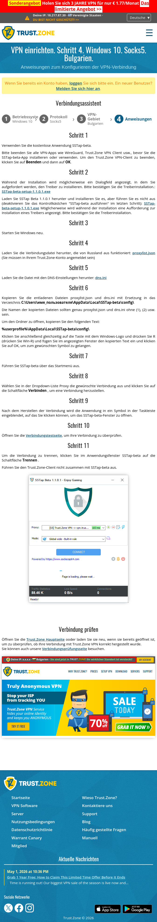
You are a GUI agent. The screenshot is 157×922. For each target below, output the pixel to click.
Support (90, 813)
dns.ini (101, 277)
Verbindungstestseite (44, 435)
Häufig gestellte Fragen (104, 829)
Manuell (90, 837)
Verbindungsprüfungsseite (64, 648)
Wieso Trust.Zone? (99, 797)
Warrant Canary (26, 837)
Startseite (20, 797)
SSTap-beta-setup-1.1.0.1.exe (26, 191)
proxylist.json (144, 252)
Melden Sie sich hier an (78, 88)
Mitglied (19, 845)
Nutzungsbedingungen (33, 821)
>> (102, 6)
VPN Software (24, 805)
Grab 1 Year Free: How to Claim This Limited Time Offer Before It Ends (66, 877)
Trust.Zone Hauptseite (46, 639)
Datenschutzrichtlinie (31, 829)
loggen (75, 83)
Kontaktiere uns (97, 805)
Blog (86, 821)
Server (17, 813)
